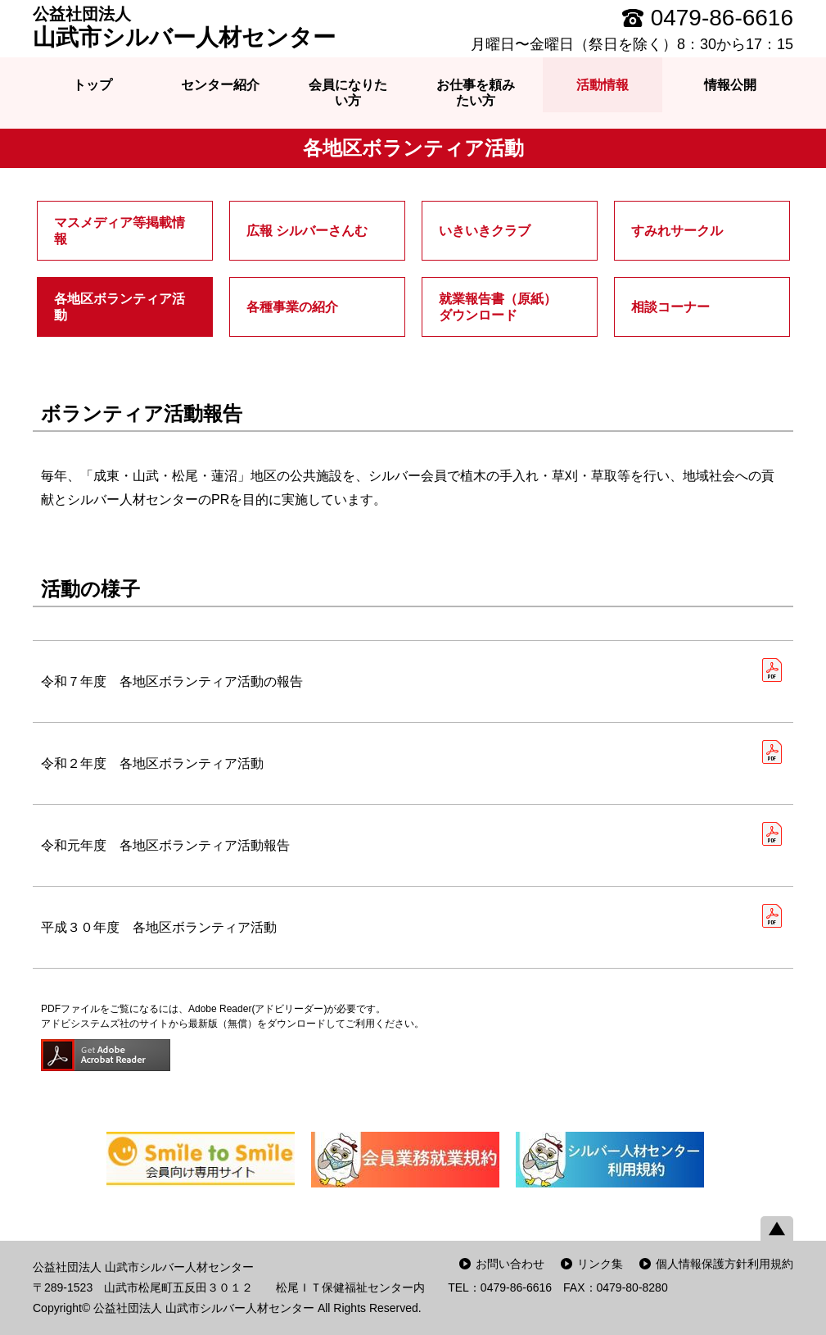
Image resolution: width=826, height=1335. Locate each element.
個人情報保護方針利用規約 (724, 1263)
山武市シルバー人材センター (184, 27)
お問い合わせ (510, 1263)
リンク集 (600, 1263)
